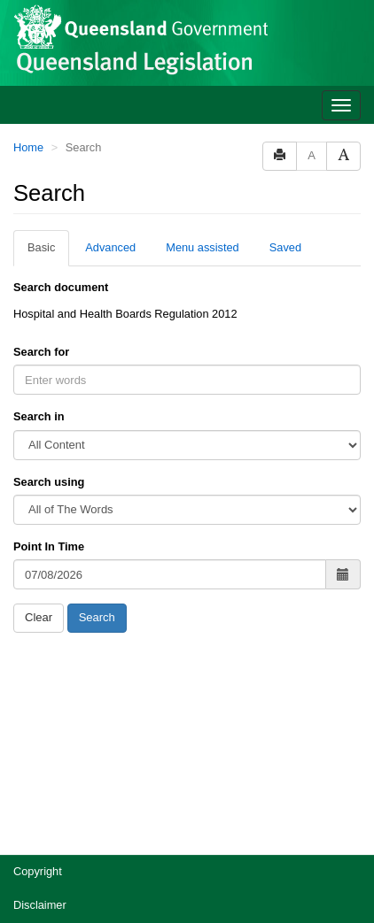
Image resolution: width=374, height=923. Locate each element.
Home (28, 147)
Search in (39, 416)
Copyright (37, 871)
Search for (41, 351)
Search (97, 617)
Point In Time (48, 546)
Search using (48, 481)
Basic (41, 247)
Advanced (110, 247)
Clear (38, 617)
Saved (285, 247)
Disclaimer (39, 904)
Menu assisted (202, 247)
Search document (60, 287)
